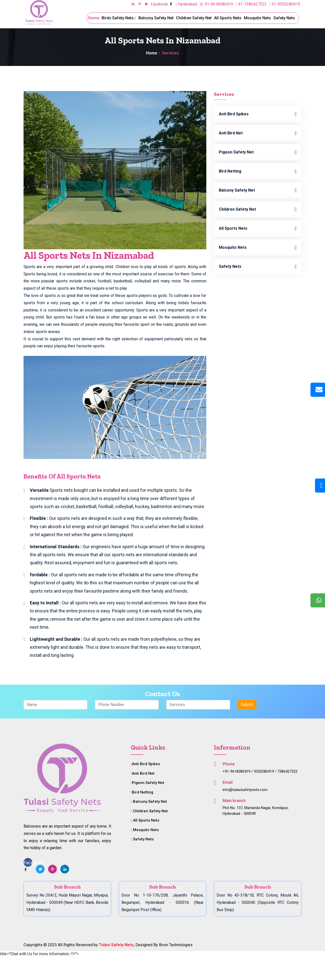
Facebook (160, 4)
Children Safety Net (194, 18)
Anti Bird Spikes (257, 114)
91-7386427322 (251, 4)
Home (93, 18)
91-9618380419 (216, 4)
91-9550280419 (284, 4)
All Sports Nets (227, 18)
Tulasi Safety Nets (116, 944)
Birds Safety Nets (119, 18)
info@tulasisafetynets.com (245, 789)
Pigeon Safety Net (257, 152)
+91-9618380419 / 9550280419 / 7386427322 (260, 771)
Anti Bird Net (257, 133)
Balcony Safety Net (156, 18)
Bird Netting (257, 171)
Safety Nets (284, 18)
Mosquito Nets (257, 18)
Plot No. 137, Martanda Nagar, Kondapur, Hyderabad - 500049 (255, 811)
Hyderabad (186, 4)
